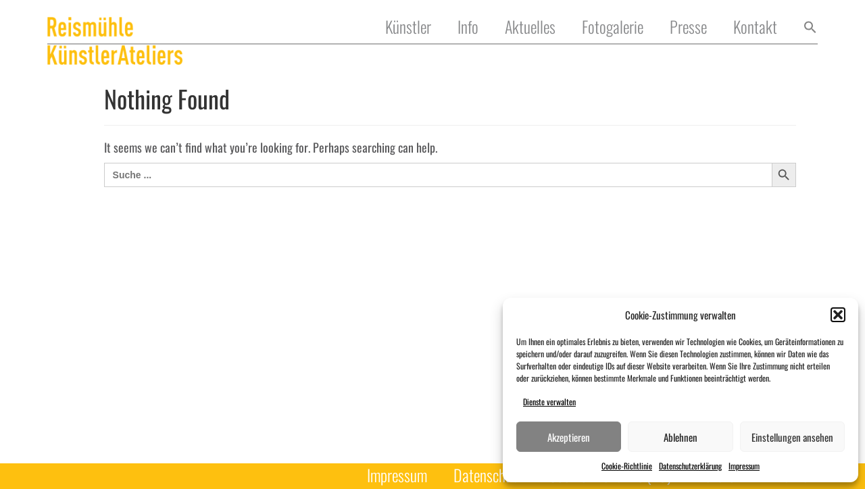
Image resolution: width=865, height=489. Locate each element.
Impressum (744, 465)
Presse (688, 27)
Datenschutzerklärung (690, 465)
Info (468, 27)
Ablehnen (680, 437)
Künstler (408, 27)
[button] (838, 314)
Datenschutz (487, 475)
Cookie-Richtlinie (626, 465)
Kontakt (755, 27)
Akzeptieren (568, 437)
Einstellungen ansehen (792, 437)
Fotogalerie (612, 27)
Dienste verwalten (549, 401)
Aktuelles (530, 27)
